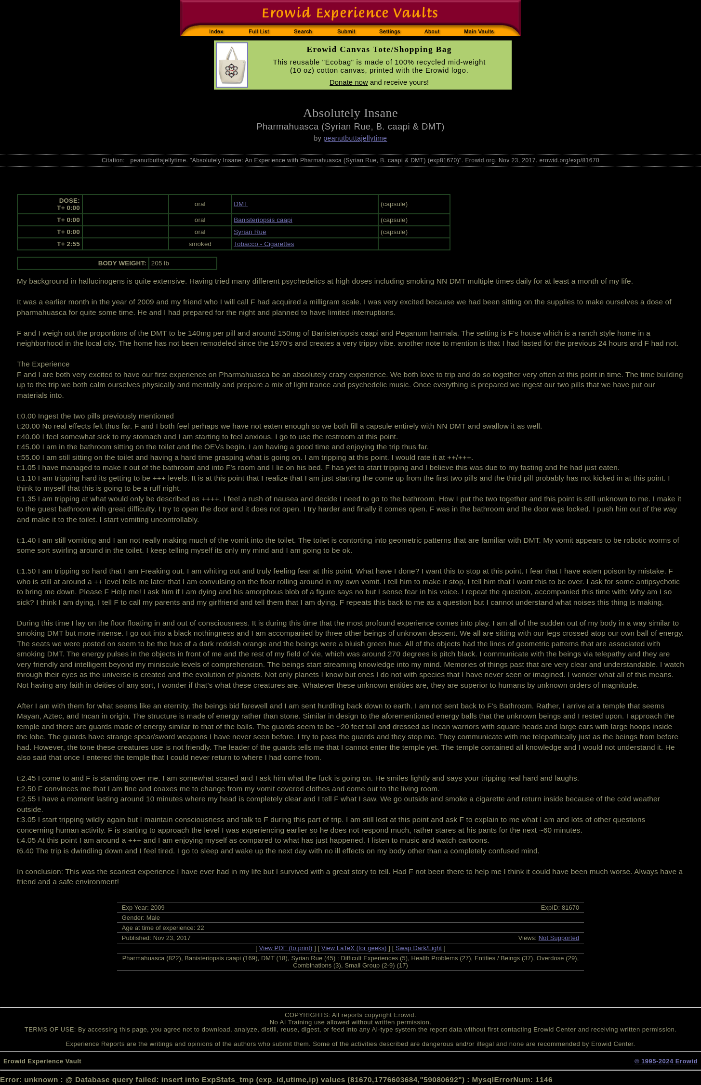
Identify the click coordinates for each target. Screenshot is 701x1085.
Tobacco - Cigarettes (264, 244)
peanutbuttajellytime (355, 138)
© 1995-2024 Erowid (666, 1061)
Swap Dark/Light (419, 948)
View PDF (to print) (286, 948)
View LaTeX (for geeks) (353, 948)
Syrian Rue (250, 231)
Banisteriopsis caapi (263, 219)
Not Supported (559, 937)
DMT (241, 204)
